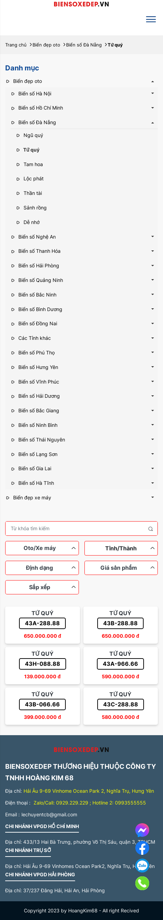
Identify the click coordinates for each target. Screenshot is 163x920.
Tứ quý (27, 150)
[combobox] (121, 548)
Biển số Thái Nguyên (37, 439)
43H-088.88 (42, 663)
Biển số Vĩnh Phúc (34, 382)
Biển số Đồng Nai (33, 323)
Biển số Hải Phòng (34, 265)
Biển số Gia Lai (30, 468)
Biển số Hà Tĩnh (32, 483)
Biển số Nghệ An (33, 237)
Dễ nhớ (27, 222)
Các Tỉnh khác (30, 338)
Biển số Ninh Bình (33, 425)
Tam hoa (29, 164)
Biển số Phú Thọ (32, 352)
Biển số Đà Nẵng (33, 122)
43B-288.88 (120, 623)
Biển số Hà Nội (30, 93)
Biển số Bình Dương (36, 309)
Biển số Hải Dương (35, 396)
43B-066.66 (42, 704)
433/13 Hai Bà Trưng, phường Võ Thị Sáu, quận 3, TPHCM (89, 842)
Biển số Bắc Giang (34, 410)
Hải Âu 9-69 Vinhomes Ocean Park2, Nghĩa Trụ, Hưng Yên (89, 866)
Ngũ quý (29, 135)
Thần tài (29, 193)
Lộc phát (30, 178)
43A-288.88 (42, 623)
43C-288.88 (120, 704)
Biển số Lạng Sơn (33, 454)
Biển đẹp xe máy (28, 497)
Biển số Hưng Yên (34, 367)
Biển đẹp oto (23, 81)
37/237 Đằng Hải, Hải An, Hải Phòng (64, 890)
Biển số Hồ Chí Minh (36, 108)
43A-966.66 (120, 663)
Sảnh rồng (31, 207)
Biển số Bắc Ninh (33, 295)
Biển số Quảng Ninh (36, 280)
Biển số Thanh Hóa (35, 251)
